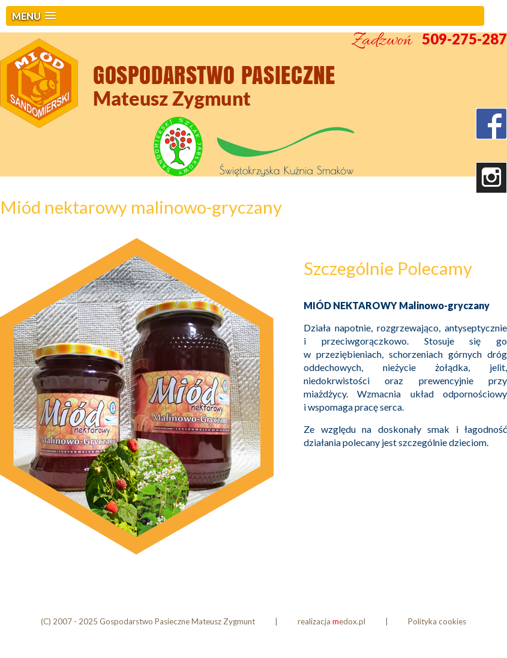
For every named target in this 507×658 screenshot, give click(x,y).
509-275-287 (464, 38)
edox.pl (348, 621)
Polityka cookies (437, 621)
